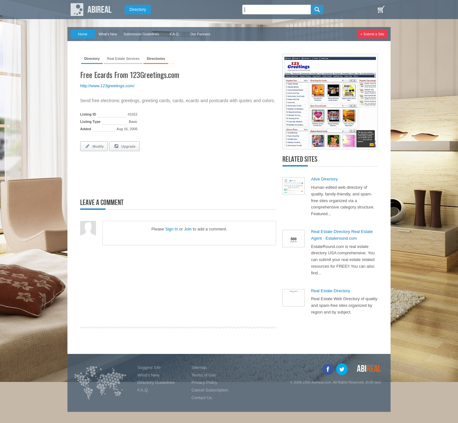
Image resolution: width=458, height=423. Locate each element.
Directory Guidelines (156, 382)
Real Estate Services (123, 58)
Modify (94, 146)
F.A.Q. (175, 34)
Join (188, 229)
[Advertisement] (154, 173)
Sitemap (199, 367)
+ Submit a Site (372, 34)
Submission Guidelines (141, 34)
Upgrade (124, 146)
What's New (108, 34)
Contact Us (201, 397)
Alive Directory (324, 179)
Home (82, 34)
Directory (137, 9)
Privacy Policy (204, 382)
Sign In (171, 229)
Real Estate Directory (330, 290)
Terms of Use (203, 375)
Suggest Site (149, 367)
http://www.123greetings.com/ (107, 85)
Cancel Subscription (209, 390)
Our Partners (200, 34)
